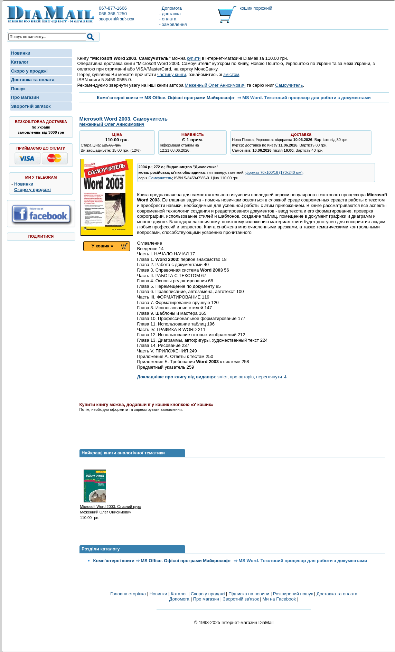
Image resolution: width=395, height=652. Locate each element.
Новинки (20, 53)
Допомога (170, 8)
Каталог (19, 62)
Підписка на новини (249, 593)
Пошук (18, 88)
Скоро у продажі (29, 71)
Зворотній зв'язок (31, 106)
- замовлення (173, 24)
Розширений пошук (293, 593)
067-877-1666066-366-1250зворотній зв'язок (116, 13)
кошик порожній (255, 8)
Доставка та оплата (32, 79)
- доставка (170, 13)
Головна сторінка (128, 593)
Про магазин (25, 97)
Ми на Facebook (279, 599)
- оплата (168, 18)
